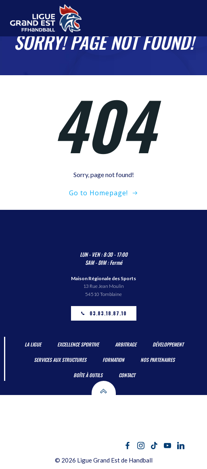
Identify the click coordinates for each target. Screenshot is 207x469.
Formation (113, 359)
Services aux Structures (60, 359)
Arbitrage (125, 344)
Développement (168, 344)
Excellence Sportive (78, 344)
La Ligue (33, 344)
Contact (127, 375)
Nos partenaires (157, 359)
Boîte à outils (87, 375)
